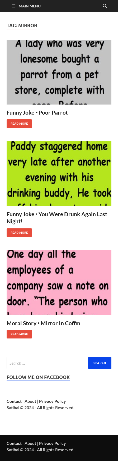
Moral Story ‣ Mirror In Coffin (43, 323)
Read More (17, 122)
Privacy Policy (52, 401)
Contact (14, 401)
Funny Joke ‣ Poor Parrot (37, 112)
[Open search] (105, 6)
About (30, 401)
